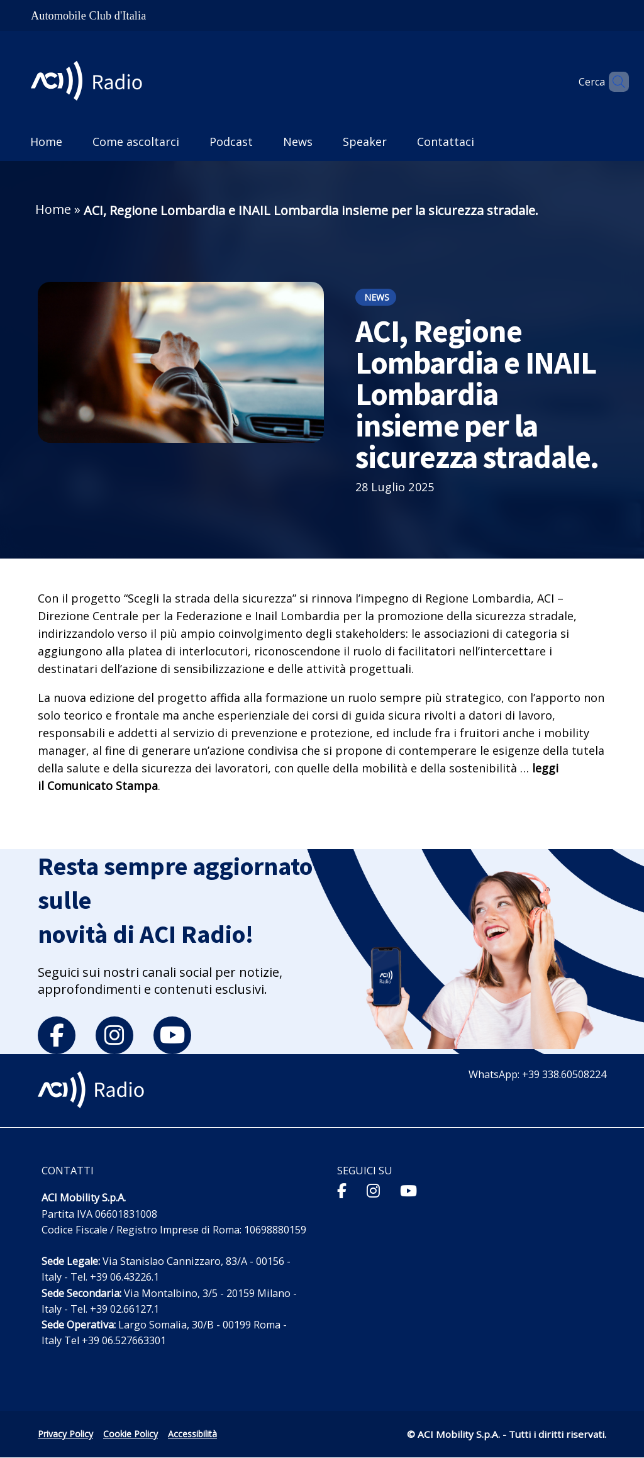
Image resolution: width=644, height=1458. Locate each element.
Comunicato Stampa (102, 785)
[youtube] (172, 1035)
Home (53, 209)
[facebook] (56, 1035)
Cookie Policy (130, 1434)
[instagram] (114, 1035)
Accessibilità (192, 1434)
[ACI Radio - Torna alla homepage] (91, 82)
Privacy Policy (65, 1434)
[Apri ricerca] (614, 82)
